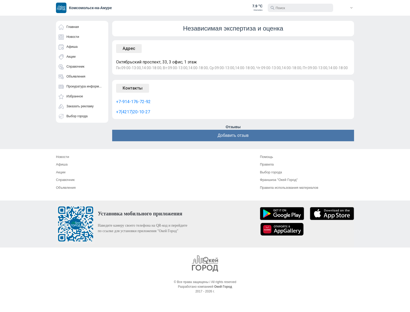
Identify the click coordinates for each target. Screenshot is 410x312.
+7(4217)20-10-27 (133, 111)
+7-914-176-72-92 (133, 101)
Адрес (129, 48)
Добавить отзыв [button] (233, 135)
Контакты (133, 88)
